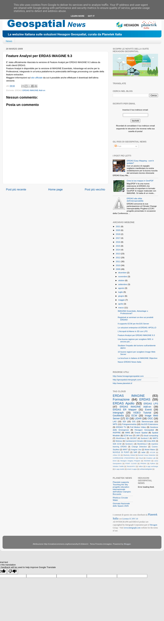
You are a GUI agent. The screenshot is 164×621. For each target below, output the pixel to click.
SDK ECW (117, 444)
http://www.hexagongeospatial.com (128, 376)
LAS (115, 421)
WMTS (155, 438)
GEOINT (133, 438)
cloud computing (151, 435)
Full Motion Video (138, 427)
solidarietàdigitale (146, 469)
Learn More (77, 16)
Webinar (118, 441)
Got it (91, 16)
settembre (123, 284)
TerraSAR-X (131, 466)
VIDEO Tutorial (142, 412)
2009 (118, 269)
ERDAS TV (121, 427)
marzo (121, 307)
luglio (121, 292)
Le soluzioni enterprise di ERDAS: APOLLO (137, 327)
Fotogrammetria (129, 424)
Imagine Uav (136, 450)
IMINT (125, 450)
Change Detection (139, 447)
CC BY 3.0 (133, 519)
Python (152, 463)
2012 (118, 257)
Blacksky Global (129, 455)
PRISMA (143, 463)
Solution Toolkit (118, 466)
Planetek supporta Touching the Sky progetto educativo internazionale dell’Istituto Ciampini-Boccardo (122, 488)
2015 (118, 246)
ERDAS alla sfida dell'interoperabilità (135, 199)
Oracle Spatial (140, 432)
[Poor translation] (12, 571)
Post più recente (16, 189)
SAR (135, 452)
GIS (133, 421)
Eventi (148, 409)
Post (118, 146)
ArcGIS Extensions (149, 424)
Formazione (121, 399)
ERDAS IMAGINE (129, 395)
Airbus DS (116, 455)
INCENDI (147, 461)
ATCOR (152, 452)
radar (143, 452)
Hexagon (153, 525)
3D (127, 418)
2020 (118, 230)
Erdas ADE (151, 441)
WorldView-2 (121, 438)
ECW (134, 415)
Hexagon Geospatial (144, 430)
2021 (118, 226)
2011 (118, 261)
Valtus (141, 466)
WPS (115, 424)
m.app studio (119, 469)
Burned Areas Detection (146, 455)
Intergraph (118, 412)
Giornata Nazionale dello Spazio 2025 (121, 504)
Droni (115, 461)
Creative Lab (150, 458)
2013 (118, 253)
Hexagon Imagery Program (130, 461)
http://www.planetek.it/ (122, 383)
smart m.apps (132, 469)
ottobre (121, 280)
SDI (124, 421)
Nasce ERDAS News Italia (129, 362)
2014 (118, 250)
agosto (121, 288)
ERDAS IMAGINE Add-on (34, 90)
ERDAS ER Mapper (125, 409)
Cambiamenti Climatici (134, 441)
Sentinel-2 (145, 438)
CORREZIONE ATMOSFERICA (124, 458)
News (9, 41)
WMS (127, 432)
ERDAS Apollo (123, 403)
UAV (138, 435)
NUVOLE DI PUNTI (121, 452)
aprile (121, 304)
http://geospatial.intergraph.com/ (127, 379)
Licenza (125, 519)
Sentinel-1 (129, 444)
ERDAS (144, 399)
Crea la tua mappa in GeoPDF (140, 181)
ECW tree (128, 435)
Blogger (127, 544)
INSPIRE (117, 432)
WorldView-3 (142, 444)
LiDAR (138, 418)
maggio (121, 300)
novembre (123, 276)
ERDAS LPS (151, 403)
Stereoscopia (147, 421)
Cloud (141, 458)
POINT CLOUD (131, 463)
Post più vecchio (95, 189)
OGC (150, 418)
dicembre (122, 272)
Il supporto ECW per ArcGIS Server (133, 323)
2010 (118, 265)
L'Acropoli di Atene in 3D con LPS (132, 331)
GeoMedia (118, 415)
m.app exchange (152, 466)
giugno (121, 296)
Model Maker (150, 450)
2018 (118, 234)
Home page (55, 189)
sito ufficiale (37, 77)
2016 (118, 242)
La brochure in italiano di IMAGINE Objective (137, 358)
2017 (118, 238)
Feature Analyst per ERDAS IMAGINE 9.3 (136, 335)
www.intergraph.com (132, 528)
